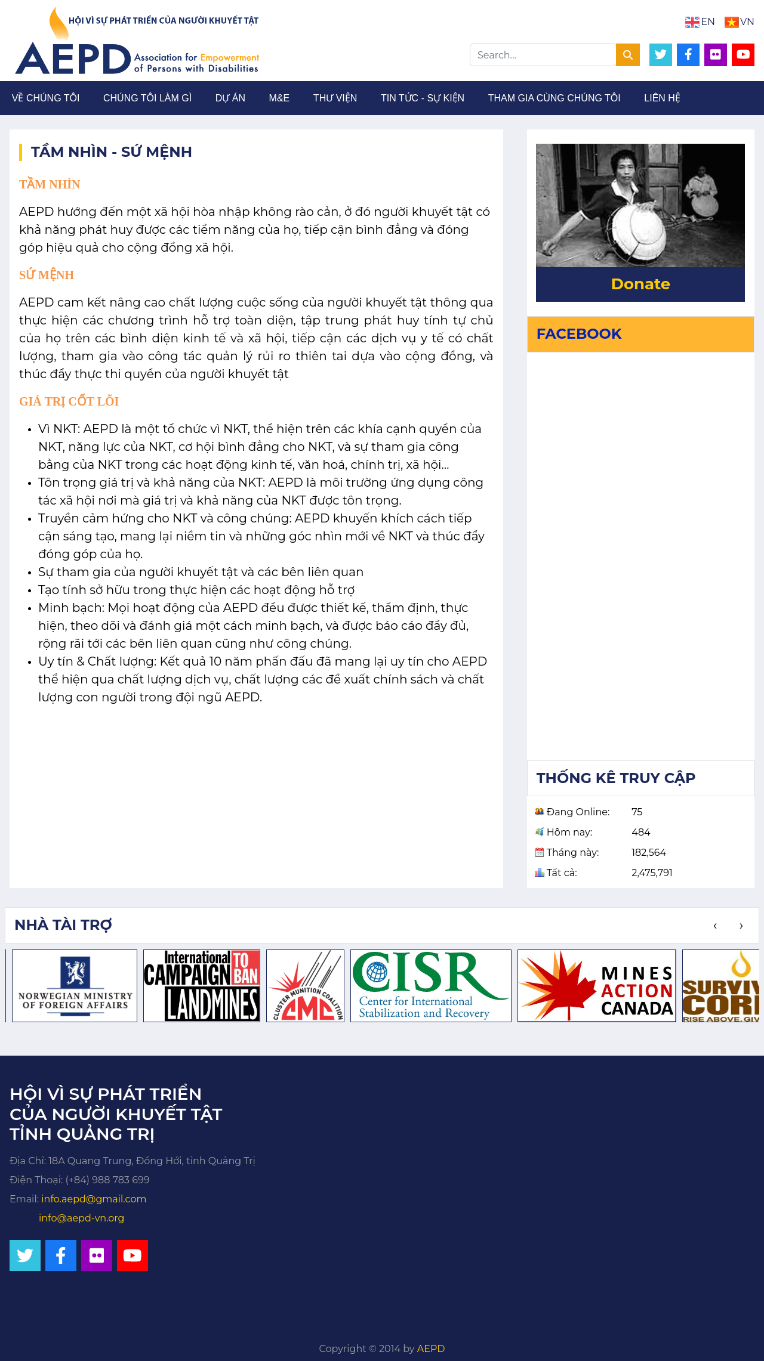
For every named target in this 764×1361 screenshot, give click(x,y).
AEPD (431, 1348)
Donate (640, 283)
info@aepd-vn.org (82, 1218)
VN (747, 21)
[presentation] (715, 926)
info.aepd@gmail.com (93, 1199)
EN (708, 21)
